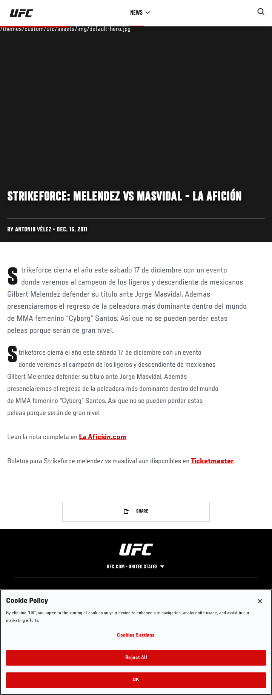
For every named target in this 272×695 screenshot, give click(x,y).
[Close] (260, 601)
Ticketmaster (212, 461)
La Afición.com (102, 437)
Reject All (135, 657)
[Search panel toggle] (261, 11)
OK (136, 680)
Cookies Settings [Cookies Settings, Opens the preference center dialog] (136, 635)
